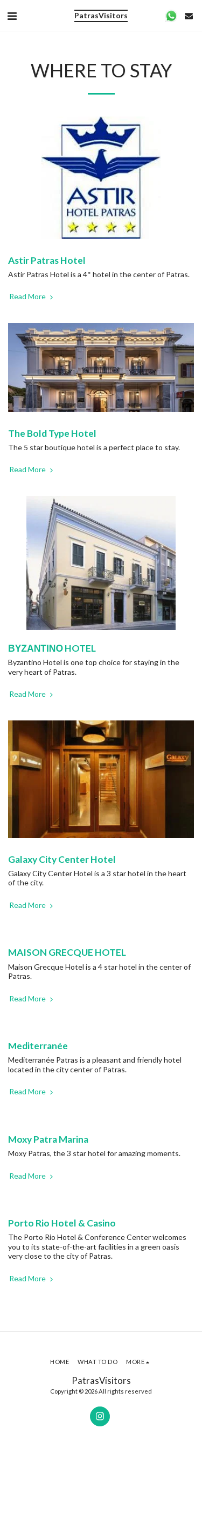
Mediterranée (38, 1045)
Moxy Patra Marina (48, 1139)
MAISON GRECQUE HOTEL (67, 952)
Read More (32, 296)
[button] (12, 15)
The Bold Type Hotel (52, 433)
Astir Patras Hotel (47, 260)
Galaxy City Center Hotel (62, 859)
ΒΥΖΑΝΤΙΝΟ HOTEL (52, 648)
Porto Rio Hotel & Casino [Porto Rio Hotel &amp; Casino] (62, 1223)
